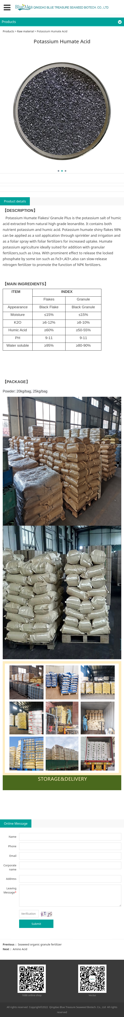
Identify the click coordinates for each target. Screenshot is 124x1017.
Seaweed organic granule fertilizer (40, 944)
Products (8, 31)
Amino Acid (20, 949)
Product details (15, 201)
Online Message (15, 823)
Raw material (25, 31)
